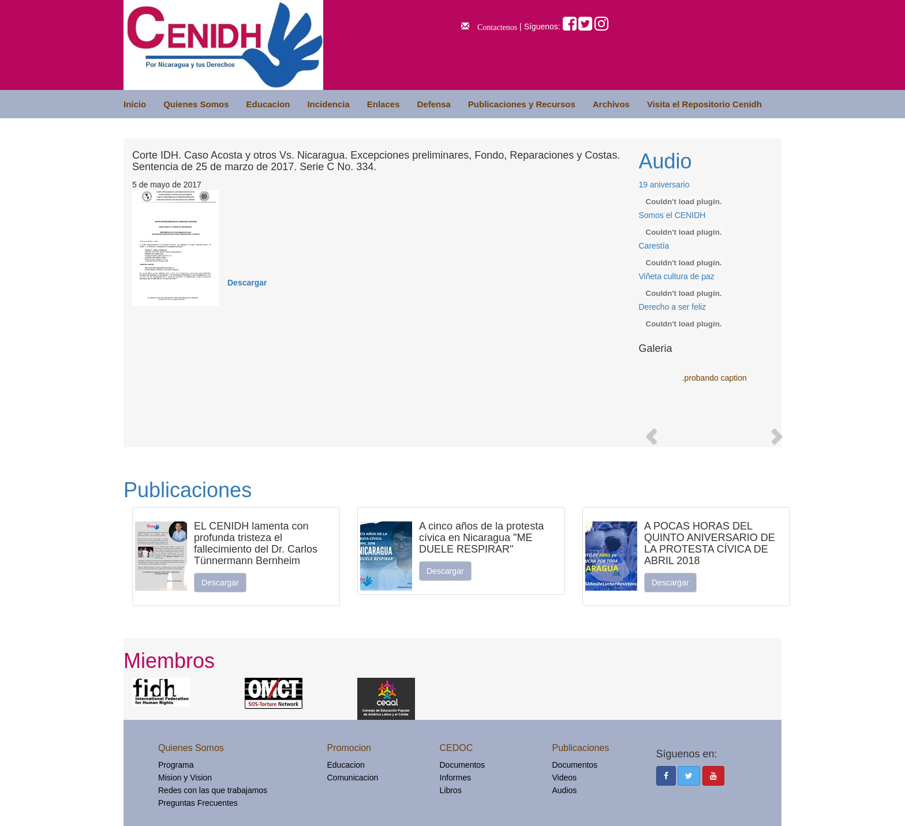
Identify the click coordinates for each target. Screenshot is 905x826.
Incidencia (328, 104)
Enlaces (383, 104)
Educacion (268, 104)
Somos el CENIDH (672, 215)
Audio (665, 161)
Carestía (654, 245)
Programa (175, 764)
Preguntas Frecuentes (198, 803)
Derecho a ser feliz (672, 306)
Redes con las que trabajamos (212, 790)
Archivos (611, 104)
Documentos (462, 764)
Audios (564, 790)
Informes (455, 777)
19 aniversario (664, 184)
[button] (650, 432)
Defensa (433, 104)
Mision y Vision (185, 777)
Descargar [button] (220, 582)
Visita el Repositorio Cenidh (704, 104)
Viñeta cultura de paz (677, 276)
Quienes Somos (196, 104)
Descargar (247, 282)
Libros (451, 790)
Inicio (135, 104)
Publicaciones (188, 490)
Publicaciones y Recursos (521, 104)
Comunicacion (353, 777)
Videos (564, 777)
